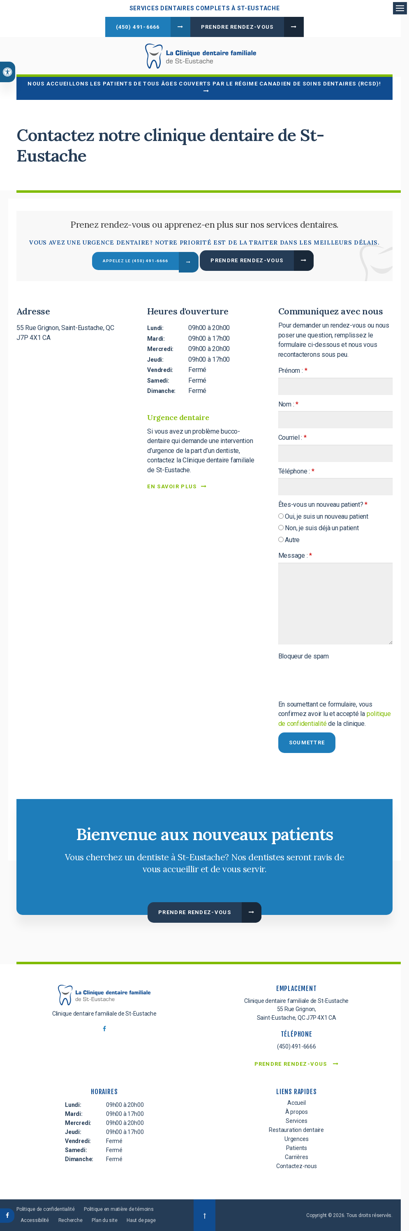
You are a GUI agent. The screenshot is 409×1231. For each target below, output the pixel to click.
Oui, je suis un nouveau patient (323, 515)
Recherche (70, 1219)
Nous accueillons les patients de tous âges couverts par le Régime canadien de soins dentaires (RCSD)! (204, 82)
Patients (296, 1146)
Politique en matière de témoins (119, 1208)
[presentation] (326, 674)
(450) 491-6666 (138, 27)
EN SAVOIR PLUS (171, 485)
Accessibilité (35, 1219)
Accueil (296, 1101)
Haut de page (141, 1219)
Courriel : (292, 436)
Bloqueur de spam (303, 655)
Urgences (296, 1137)
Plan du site (104, 1219)
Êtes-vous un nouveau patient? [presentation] (323, 503)
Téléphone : (296, 470)
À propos (296, 1110)
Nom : (288, 402)
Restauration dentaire (296, 1128)
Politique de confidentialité (45, 1208)
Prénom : (292, 369)
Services (296, 1119)
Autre (289, 539)
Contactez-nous (296, 1165)
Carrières (296, 1155)
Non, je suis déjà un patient (318, 527)
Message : (295, 554)
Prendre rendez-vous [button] (237, 27)
